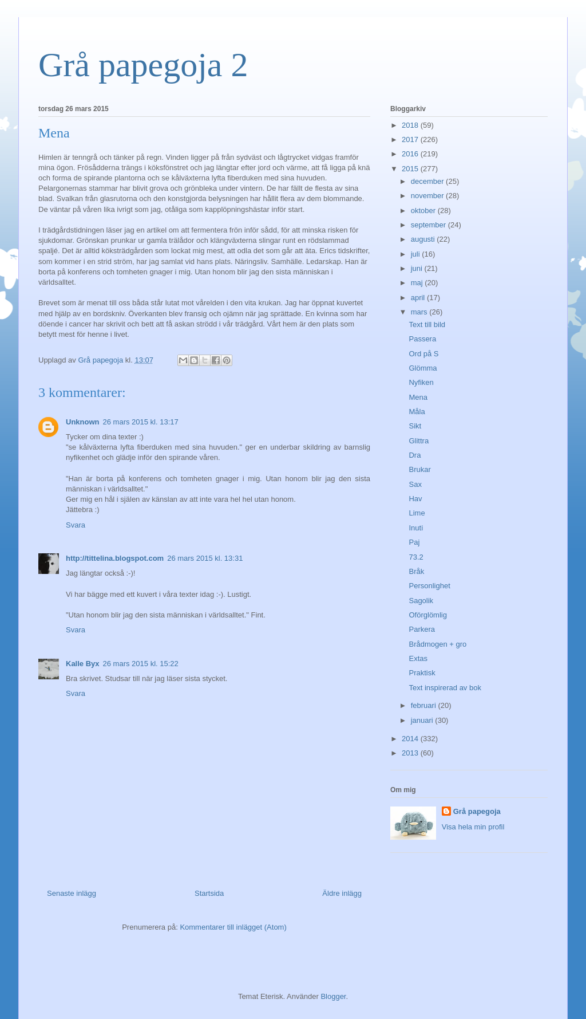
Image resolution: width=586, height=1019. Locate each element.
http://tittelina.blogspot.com (115, 558)
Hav (415, 498)
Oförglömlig (427, 615)
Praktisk (422, 672)
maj (418, 282)
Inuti (416, 528)
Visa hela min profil (473, 827)
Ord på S (423, 353)
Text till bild (427, 324)
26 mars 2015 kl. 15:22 (141, 663)
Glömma (423, 368)
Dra (415, 455)
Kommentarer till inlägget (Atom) (233, 927)
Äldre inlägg (342, 893)
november (428, 195)
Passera (422, 339)
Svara (75, 525)
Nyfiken (421, 382)
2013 (411, 753)
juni (418, 268)
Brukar (419, 469)
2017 (411, 139)
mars (420, 312)
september (429, 225)
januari (423, 720)
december (428, 181)
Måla (417, 411)
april (419, 297)
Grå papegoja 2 (143, 65)
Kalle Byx (83, 663)
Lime (417, 513)
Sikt (415, 426)
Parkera (422, 629)
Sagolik (421, 600)
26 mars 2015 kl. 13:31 (205, 558)
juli (416, 254)
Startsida (209, 893)
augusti (424, 239)
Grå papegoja (477, 811)
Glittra (419, 440)
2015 (411, 168)
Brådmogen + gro (437, 644)
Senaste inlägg (71, 893)
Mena (418, 397)
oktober (424, 210)
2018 (411, 125)
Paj (414, 542)
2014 (411, 738)
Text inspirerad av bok (445, 687)
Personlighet (429, 585)
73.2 (416, 557)
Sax (415, 484)
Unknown (83, 422)
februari (424, 705)
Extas (418, 658)
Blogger (333, 996)
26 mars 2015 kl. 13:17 (141, 422)
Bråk (416, 571)
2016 (411, 153)
